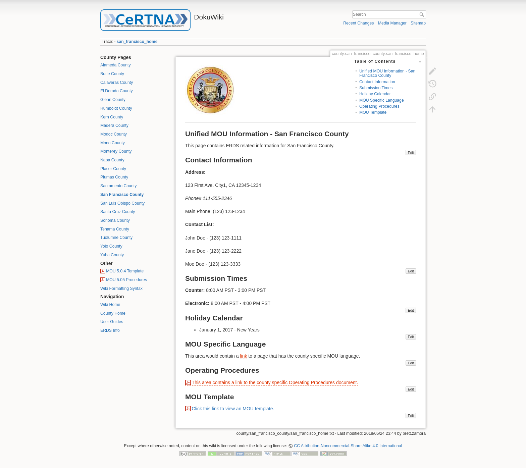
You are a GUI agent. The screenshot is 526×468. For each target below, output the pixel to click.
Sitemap (418, 23)
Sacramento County (118, 186)
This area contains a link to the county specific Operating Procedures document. (275, 382)
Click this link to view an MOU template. (233, 408)
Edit (411, 153)
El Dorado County (116, 91)
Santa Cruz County (117, 211)
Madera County (114, 125)
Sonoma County (115, 220)
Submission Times (375, 88)
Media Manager (392, 23)
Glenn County (112, 99)
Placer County (113, 168)
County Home (112, 313)
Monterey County (116, 151)
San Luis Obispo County (122, 203)
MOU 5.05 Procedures (126, 279)
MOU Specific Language (381, 100)
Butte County (112, 73)
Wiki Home (110, 304)
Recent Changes (358, 23)
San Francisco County (122, 194)
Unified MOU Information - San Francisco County (387, 73)
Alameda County (115, 65)
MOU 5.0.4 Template (125, 271)
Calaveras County (116, 82)
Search (422, 14)
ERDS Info (110, 330)
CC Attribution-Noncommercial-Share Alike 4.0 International (348, 446)
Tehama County (114, 229)
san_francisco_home (137, 41)
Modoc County (113, 134)
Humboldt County (116, 108)
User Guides (111, 321)
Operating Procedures (379, 106)
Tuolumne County (116, 237)
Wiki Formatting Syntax (121, 288)
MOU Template (372, 112)
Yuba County (112, 255)
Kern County (111, 117)
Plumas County (114, 177)
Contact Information (377, 82)
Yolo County (111, 246)
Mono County (112, 143)
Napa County (112, 160)
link (243, 356)
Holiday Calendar (375, 94)
